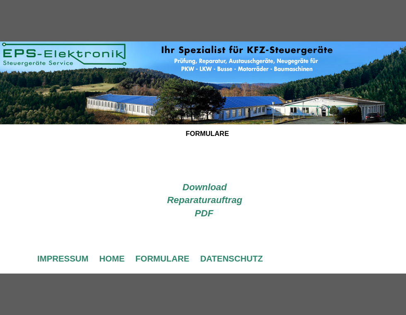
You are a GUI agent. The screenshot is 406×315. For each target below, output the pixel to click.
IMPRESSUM (63, 258)
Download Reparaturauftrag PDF (204, 200)
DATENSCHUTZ (231, 258)
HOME (112, 258)
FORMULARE (162, 258)
